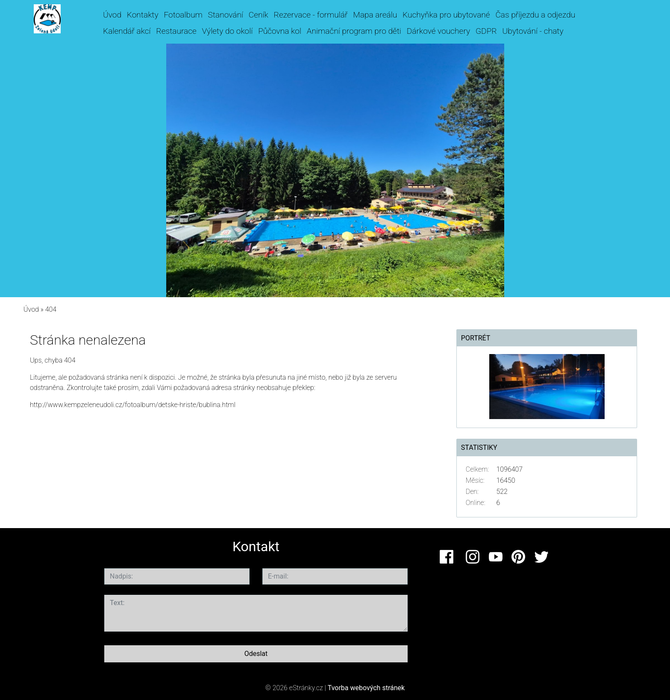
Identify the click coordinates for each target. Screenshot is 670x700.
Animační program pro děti (354, 31)
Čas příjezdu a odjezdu (535, 15)
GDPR (486, 31)
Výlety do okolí (227, 31)
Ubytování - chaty (532, 31)
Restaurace (176, 31)
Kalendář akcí (127, 31)
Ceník (258, 15)
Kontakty (143, 15)
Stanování (225, 15)
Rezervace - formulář (311, 15)
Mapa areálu (375, 15)
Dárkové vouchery (438, 31)
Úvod (112, 15)
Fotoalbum (183, 15)
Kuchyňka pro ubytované (446, 15)
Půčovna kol (279, 31)
